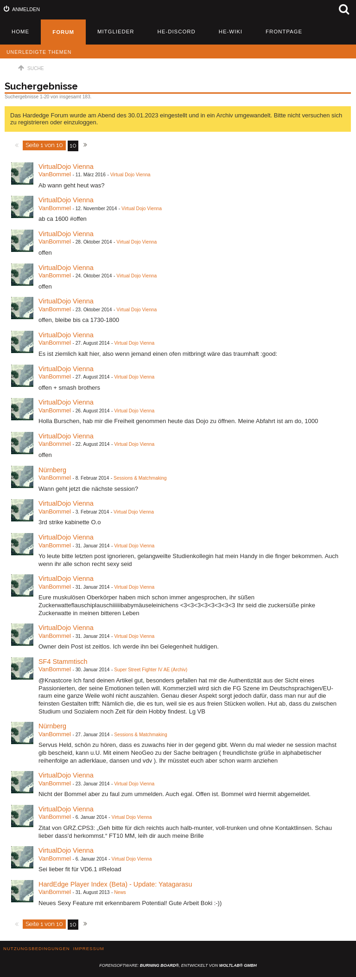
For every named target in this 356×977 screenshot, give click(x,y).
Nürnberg (52, 470)
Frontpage (284, 31)
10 (73, 145)
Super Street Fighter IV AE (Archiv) (150, 669)
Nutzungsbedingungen (36, 948)
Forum (63, 32)
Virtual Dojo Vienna (130, 174)
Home (20, 31)
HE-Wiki (230, 31)
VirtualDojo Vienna (66, 166)
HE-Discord (177, 31)
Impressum (88, 948)
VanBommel (54, 174)
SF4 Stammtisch (63, 661)
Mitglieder (115, 31)
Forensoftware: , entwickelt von (177, 965)
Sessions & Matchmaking (140, 478)
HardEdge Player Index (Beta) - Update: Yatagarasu (115, 884)
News (120, 892)
